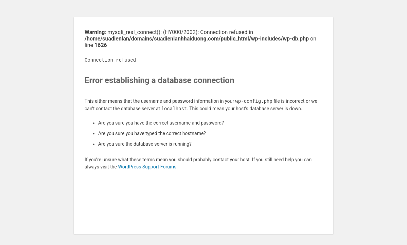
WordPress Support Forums (147, 166)
